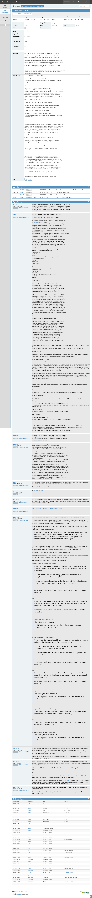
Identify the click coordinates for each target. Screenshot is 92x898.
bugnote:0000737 (24, 447)
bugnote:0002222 (24, 511)
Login (22, 6)
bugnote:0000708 (24, 217)
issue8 (29, 179)
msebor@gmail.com (38, 222)
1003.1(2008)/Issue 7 (69, 2)
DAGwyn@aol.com (51, 217)
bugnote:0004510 (24, 752)
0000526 (22, 190)
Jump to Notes (17, 13)
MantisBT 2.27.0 (22, 891)
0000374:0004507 (28, 49)
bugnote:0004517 (24, 764)
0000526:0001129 (38, 491)
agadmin (30, 884)
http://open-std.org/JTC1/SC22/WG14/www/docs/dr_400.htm (47, 508)
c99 (26, 179)
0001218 (22, 195)
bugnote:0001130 (24, 494)
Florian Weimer (18, 749)
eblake (26, 23)
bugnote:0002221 (24, 502)
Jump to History (27, 13)
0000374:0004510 (38, 761)
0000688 (22, 192)
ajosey (53, 23)
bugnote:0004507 (24, 520)
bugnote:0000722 (24, 438)
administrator (19, 894)
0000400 (22, 197)
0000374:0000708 (57, 521)
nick (15, 214)
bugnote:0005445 (24, 790)
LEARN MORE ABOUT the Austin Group (34, 6)
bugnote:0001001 (24, 485)
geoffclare (16, 499)
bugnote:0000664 (24, 207)
